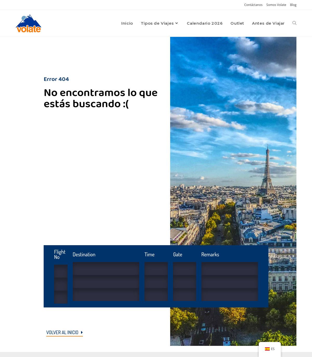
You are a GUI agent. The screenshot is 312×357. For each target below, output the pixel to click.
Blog (293, 5)
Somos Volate (276, 5)
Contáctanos (253, 5)
